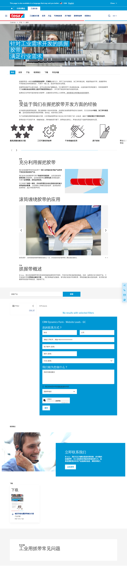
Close (113, 3)
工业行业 (34, 8)
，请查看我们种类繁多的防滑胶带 (77, 93)
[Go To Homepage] (12, 8)
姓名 (45, 332)
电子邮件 (49, 347)
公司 (82, 332)
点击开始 (57, 401)
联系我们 (37, 72)
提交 (46, 408)
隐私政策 (61, 386)
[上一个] (21, 230)
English (71, 3)
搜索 (71, 294)
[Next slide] (16, 150)
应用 (20, 72)
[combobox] (78, 360)
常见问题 (55, 72)
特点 (12, 72)
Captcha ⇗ (65, 402)
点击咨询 (70, 467)
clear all (31, 310)
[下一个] (106, 230)
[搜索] (109, 15)
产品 (20, 22)
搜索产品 (14, 294)
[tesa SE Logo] (17, 16)
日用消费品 (21, 8)
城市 (47, 354)
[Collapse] (33, 306)
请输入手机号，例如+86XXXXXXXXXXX (58, 339)
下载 (46, 72)
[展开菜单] (6, 16)
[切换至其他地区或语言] (115, 16)
